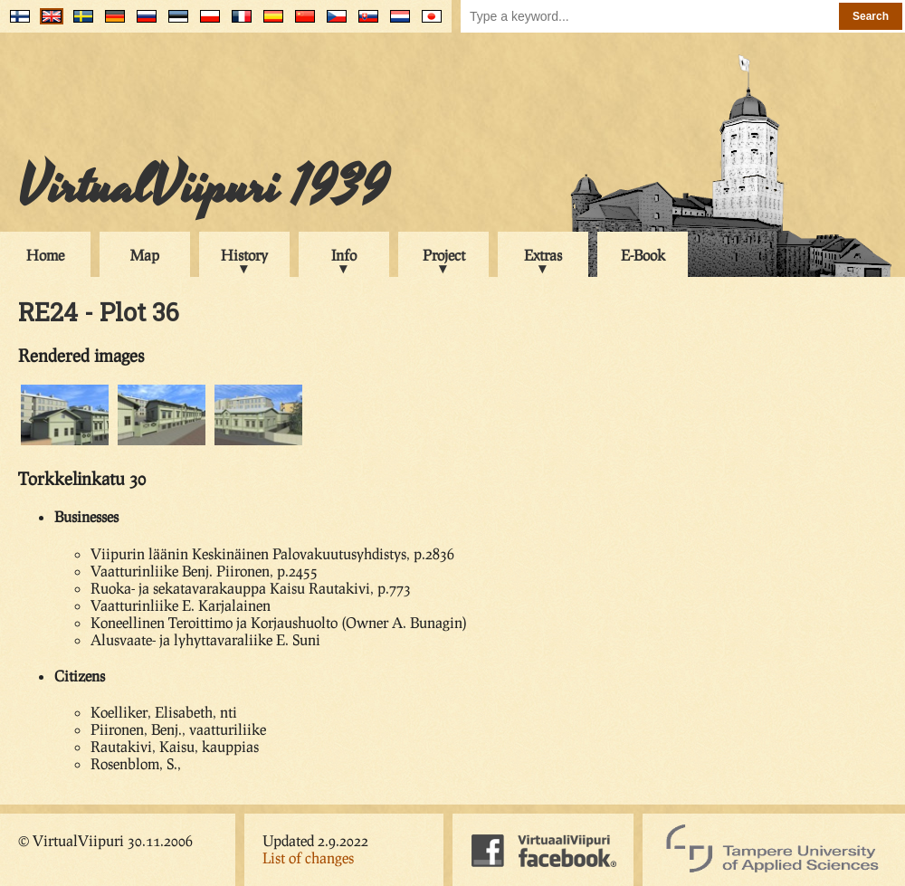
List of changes (308, 857)
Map (144, 254)
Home (45, 254)
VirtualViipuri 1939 (203, 187)
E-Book (643, 254)
